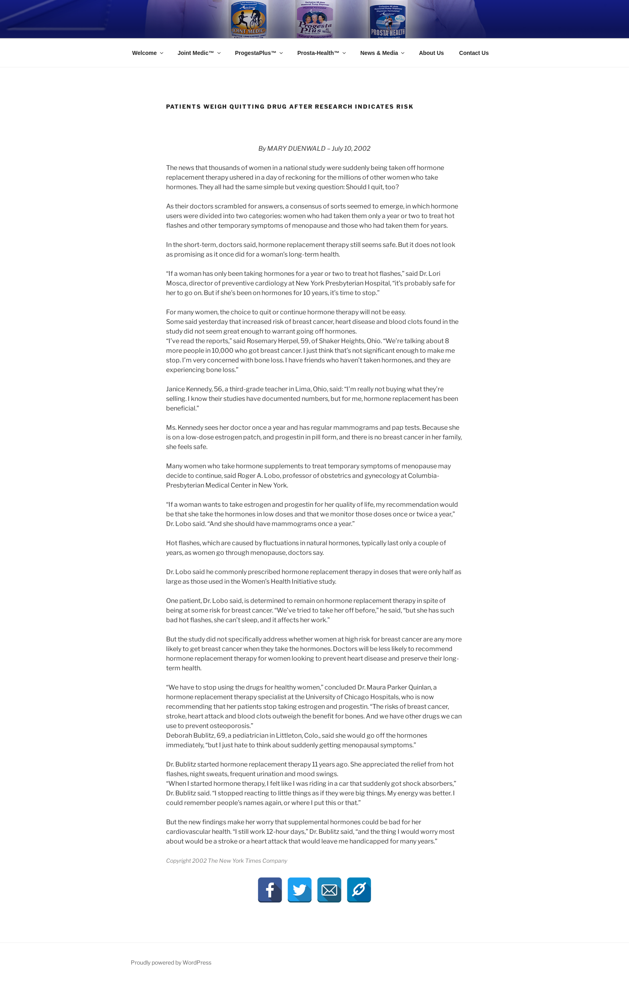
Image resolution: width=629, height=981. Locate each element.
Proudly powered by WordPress (171, 962)
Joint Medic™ (200, 53)
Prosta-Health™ (322, 53)
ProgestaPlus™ (259, 53)
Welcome (148, 53)
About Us (431, 53)
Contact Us (474, 53)
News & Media (383, 53)
